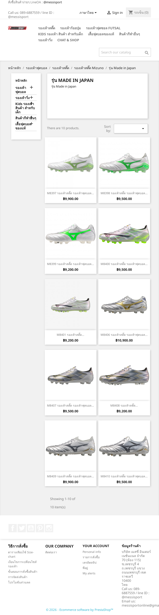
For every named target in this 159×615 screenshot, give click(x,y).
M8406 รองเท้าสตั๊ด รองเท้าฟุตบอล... (124, 335)
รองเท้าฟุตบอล (20, 90)
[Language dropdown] (89, 13)
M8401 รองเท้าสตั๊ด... (70, 335)
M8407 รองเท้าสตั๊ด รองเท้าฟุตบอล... (70, 405)
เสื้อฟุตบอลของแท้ (101, 34)
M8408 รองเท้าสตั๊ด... (124, 405)
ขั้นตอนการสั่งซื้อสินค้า (22, 572)
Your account (96, 546)
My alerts (89, 573)
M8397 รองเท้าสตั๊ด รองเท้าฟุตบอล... (70, 193)
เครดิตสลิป (89, 562)
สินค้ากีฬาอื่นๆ (129, 34)
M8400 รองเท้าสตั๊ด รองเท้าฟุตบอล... (124, 264)
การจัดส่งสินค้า (17, 577)
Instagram (49, 528)
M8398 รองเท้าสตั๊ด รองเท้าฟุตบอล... (124, 193)
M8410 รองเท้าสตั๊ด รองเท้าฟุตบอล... (124, 476)
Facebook (12, 528)
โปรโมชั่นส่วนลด (19, 582)
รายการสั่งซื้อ (91, 557)
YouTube (31, 528)
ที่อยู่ (85, 568)
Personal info (92, 552)
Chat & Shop (68, 40)
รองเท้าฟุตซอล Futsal (103, 28)
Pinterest (40, 528)
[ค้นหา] (125, 52)
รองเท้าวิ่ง (45, 40)
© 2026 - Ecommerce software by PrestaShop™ (79, 610)
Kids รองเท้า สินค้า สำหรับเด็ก (60, 34)
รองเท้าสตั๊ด (46, 28)
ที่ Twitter (22, 528)
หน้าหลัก (21, 80)
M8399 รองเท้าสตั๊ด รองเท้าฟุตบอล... (70, 264)
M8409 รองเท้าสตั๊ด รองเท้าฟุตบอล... (70, 476)
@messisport (52, 2)
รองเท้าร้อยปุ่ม (70, 28)
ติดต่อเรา (51, 552)
